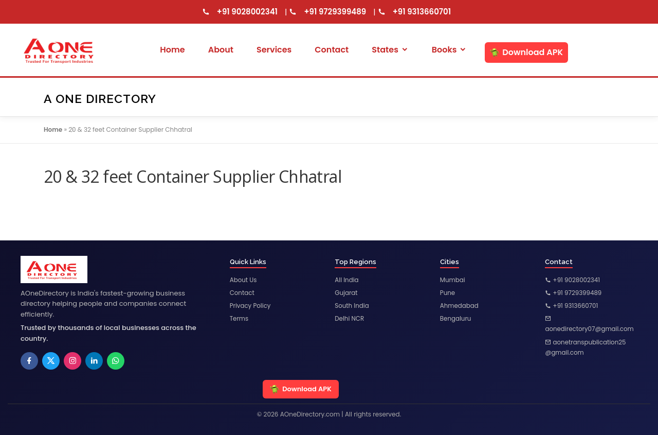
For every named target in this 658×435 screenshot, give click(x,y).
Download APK (526, 52)
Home (172, 50)
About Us (244, 279)
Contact (332, 50)
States (390, 50)
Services (274, 50)
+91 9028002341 (247, 11)
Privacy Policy (250, 306)
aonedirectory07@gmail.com (590, 325)
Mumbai (453, 279)
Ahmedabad (459, 306)
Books (449, 50)
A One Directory (100, 98)
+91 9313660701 (422, 11)
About (220, 50)
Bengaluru (456, 319)
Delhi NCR (349, 319)
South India (352, 306)
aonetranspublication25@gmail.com (586, 347)
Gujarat (346, 293)
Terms (239, 319)
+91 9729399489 (335, 11)
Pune (447, 293)
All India (347, 279)
